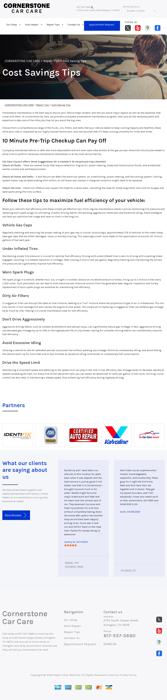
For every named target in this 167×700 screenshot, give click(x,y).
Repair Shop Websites (67, 674)
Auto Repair (31, 24)
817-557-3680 (84, 7)
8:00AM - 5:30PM (136, 11)
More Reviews (15, 515)
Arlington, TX (128, 570)
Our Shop (11, 24)
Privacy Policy (128, 674)
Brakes (69, 562)
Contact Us (74, 24)
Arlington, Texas (74, 566)
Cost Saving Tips (75, 61)
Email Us (110, 643)
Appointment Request (101, 24)
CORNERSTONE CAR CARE (22, 61)
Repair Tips (53, 24)
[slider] (70, 545)
